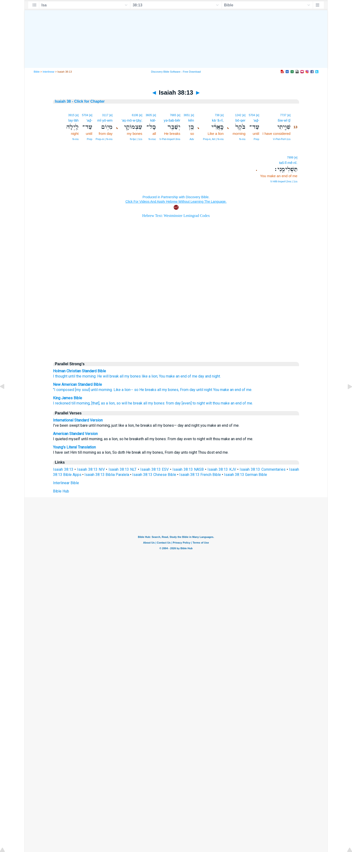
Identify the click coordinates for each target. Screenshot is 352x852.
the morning (86, 376)
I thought (60, 376)
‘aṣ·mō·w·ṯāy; (132, 120)
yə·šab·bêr (172, 120)
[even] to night (193, 403)
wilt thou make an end (224, 403)
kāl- (153, 120)
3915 (71, 115)
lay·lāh (73, 120)
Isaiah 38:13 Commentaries (263, 469)
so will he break (129, 403)
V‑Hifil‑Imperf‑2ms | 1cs (283, 181)
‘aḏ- (256, 120)
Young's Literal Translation (74, 447)
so (136, 389)
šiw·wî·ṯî (284, 120)
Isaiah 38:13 (63, 469)
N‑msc (152, 139)
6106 (135, 115)
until (71, 376)
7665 (173, 115)
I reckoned (61, 403)
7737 (283, 115)
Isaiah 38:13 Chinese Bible (154, 474)
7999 (290, 157)
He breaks (147, 389)
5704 (252, 115)
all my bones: (154, 403)
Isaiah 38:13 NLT (123, 469)
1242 (238, 115)
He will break (108, 376)
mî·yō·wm (104, 120)
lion (154, 376)
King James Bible (67, 398)
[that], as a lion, (103, 403)
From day (187, 389)
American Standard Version (75, 433)
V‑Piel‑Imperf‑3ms (169, 139)
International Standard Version (78, 420)
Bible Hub (61, 491)
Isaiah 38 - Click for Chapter (80, 101)
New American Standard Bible (77, 384)
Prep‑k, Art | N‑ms (213, 139)
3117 (105, 115)
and (208, 376)
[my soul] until (86, 389)
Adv (191, 139)
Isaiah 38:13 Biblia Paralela (106, 474)
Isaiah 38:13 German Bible (245, 474)
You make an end (173, 376)
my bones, (170, 389)
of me (192, 376)
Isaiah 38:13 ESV (154, 469)
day (201, 376)
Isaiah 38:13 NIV (91, 469)
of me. (247, 389)
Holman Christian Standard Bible (79, 371)
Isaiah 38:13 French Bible (200, 474)
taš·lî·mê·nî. (288, 163)
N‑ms (242, 139)
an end (235, 389)
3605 (148, 115)
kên (191, 120)
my (126, 376)
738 (217, 115)
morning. (106, 389)
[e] (288, 115)
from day (173, 403)
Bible (37, 71)
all (121, 376)
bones (135, 376)
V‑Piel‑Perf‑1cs (281, 139)
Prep (256, 139)
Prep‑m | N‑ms (104, 139)
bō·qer (240, 120)
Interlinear (48, 71)
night (216, 376)
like (145, 376)
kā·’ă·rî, (218, 120)
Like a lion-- (123, 389)
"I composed (63, 389)
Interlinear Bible (66, 483)
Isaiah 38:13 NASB (188, 469)
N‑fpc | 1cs (136, 139)
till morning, (80, 403)
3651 (187, 115)
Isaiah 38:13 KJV (221, 469)
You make (221, 389)
